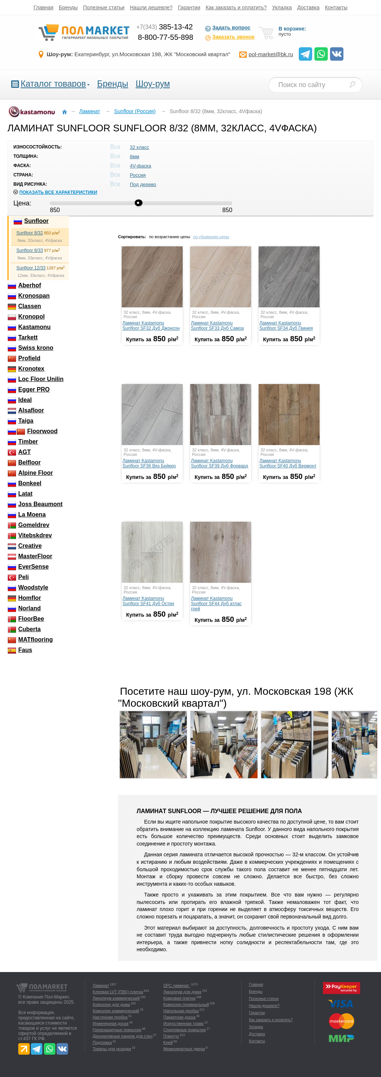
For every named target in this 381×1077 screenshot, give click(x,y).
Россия (138, 175)
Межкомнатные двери (184, 1048)
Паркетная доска (179, 1017)
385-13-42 (164, 27)
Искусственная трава (183, 1023)
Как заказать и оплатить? (236, 7)
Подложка (102, 1042)
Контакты (336, 7)
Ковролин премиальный (186, 1004)
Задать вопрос (227, 28)
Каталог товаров (53, 84)
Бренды (68, 7)
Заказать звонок (229, 37)
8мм (134, 156)
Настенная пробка (110, 1017)
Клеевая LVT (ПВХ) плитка (118, 992)
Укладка (282, 7)
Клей (168, 1042)
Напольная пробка (181, 1011)
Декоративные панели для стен (123, 1036)
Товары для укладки (112, 1048)
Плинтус (171, 1036)
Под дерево (143, 184)
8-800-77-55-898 (165, 37)
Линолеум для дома (182, 992)
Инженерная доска (110, 1023)
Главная (43, 7)
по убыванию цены (211, 236)
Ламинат (101, 985)
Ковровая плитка (179, 998)
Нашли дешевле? (151, 7)
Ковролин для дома (111, 1004)
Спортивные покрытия (184, 1030)
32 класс (139, 147)
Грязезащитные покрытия (117, 1030)
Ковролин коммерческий (116, 1011)
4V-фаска (140, 166)
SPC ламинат (176, 985)
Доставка (308, 7)
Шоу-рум (152, 84)
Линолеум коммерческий (116, 998)
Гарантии (189, 7)
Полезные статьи (103, 7)
